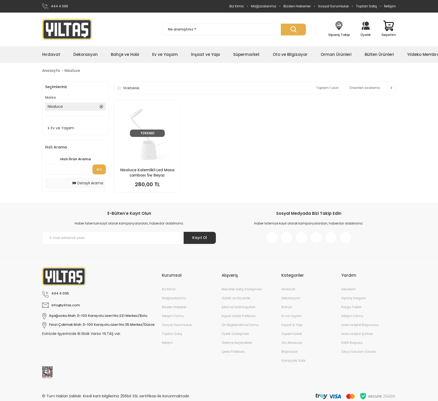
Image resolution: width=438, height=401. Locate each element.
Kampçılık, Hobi (293, 362)
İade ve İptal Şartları (357, 335)
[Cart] (388, 29)
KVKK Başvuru (352, 344)
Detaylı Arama (88, 183)
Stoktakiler (131, 88)
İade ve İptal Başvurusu (360, 326)
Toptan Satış (366, 6)
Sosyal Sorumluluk (333, 6)
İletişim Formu (173, 318)
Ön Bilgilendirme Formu (240, 326)
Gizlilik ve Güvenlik (236, 300)
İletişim (390, 6)
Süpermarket (291, 335)
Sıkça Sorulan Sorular (358, 353)
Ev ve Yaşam (291, 318)
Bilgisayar (289, 353)
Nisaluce (73, 70)
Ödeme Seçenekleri (237, 344)
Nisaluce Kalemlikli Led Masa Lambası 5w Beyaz (147, 173)
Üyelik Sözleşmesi (235, 335)
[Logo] (67, 29)
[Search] (234, 29)
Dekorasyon (290, 300)
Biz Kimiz (236, 6)
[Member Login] (365, 29)
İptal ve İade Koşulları (238, 309)
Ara (99, 169)
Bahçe (286, 309)
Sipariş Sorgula (353, 300)
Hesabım (348, 291)
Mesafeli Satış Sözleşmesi (242, 291)
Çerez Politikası (233, 353)
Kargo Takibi (351, 309)
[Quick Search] (67, 170)
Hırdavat (288, 291)
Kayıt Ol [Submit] (198, 238)
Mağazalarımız (263, 6)
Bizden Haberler (297, 6)
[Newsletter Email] (129, 238)
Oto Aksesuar (291, 344)
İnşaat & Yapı (292, 326)
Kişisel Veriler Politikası (239, 318)
